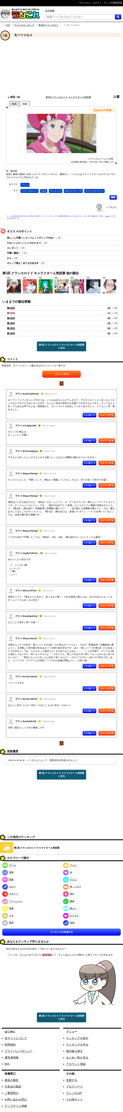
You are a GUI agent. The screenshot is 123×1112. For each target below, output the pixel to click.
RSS (7, 1063)
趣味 (68, 901)
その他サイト (74, 1099)
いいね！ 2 (89, 520)
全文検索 (50, 10)
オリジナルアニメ (94, 191)
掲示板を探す (74, 1051)
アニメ (25, 184)
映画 (8, 879)
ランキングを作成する (61, 932)
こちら (107, 216)
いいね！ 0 (89, 415)
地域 (68, 922)
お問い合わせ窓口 (16, 1099)
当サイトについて (16, 1038)
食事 (8, 908)
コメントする (61, 374)
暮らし (70, 908)
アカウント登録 (76, 1064)
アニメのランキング (24, 25)
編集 (113, 197)
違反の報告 (12, 1080)
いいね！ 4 (89, 440)
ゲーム (9, 865)
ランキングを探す (77, 1038)
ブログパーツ (74, 1086)
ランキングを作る (77, 1044)
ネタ (8, 915)
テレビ (70, 879)
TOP (8, 25)
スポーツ (10, 893)
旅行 (68, 893)
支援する (71, 1080)
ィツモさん (111, 207)
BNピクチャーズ (73, 191)
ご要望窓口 (12, 1093)
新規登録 (47, 954)
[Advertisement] (61, 66)
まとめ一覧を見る (77, 1057)
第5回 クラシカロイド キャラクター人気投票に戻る (61, 346)
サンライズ (55, 191)
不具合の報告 (13, 1086)
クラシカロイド (30, 191)
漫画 (8, 872)
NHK (43, 191)
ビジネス (71, 915)
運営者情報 (12, 1057)
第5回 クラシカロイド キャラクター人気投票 (61, 25)
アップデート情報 (16, 1105)
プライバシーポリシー (18, 1051)
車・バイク (72, 886)
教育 (8, 922)
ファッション (12, 901)
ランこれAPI (74, 1093)
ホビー (9, 886)
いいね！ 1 (89, 580)
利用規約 (10, 1044)
